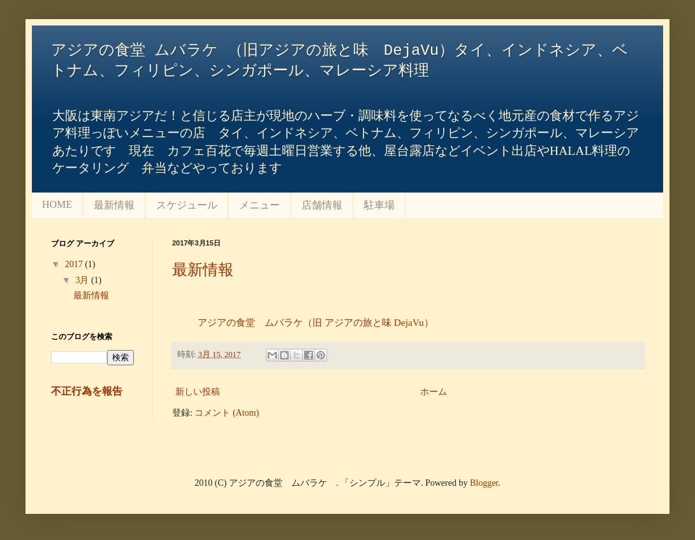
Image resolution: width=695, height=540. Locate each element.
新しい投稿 (197, 392)
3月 (83, 280)
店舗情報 (322, 205)
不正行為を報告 (86, 391)
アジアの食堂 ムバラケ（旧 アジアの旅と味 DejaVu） (316, 322)
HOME (57, 204)
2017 (75, 264)
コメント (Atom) (226, 413)
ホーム (433, 392)
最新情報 (114, 205)
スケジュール (186, 205)
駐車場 (379, 205)
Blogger (484, 483)
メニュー (259, 205)
